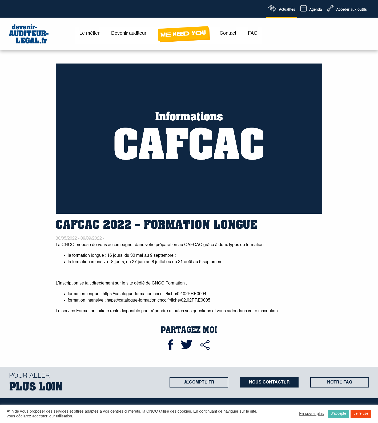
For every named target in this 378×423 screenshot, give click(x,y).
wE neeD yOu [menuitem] (183, 33)
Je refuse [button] (361, 414)
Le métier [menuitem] (89, 33)
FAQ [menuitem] (253, 33)
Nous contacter (269, 382)
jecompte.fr (199, 382)
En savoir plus (311, 414)
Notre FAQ (339, 382)
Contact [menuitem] (228, 33)
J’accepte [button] (338, 414)
